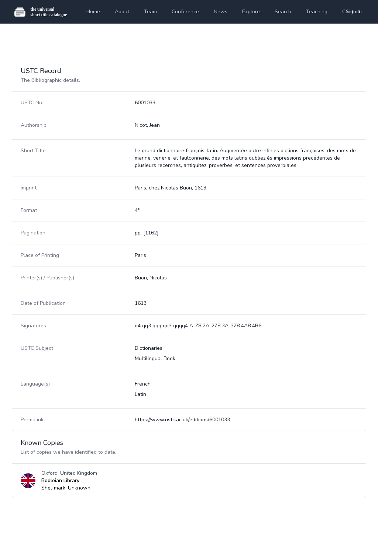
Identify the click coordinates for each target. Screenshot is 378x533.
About (122, 11)
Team (150, 11)
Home (93, 11)
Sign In (354, 11)
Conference (185, 11)
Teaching (316, 11)
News (220, 11)
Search (283, 11)
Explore (251, 11)
